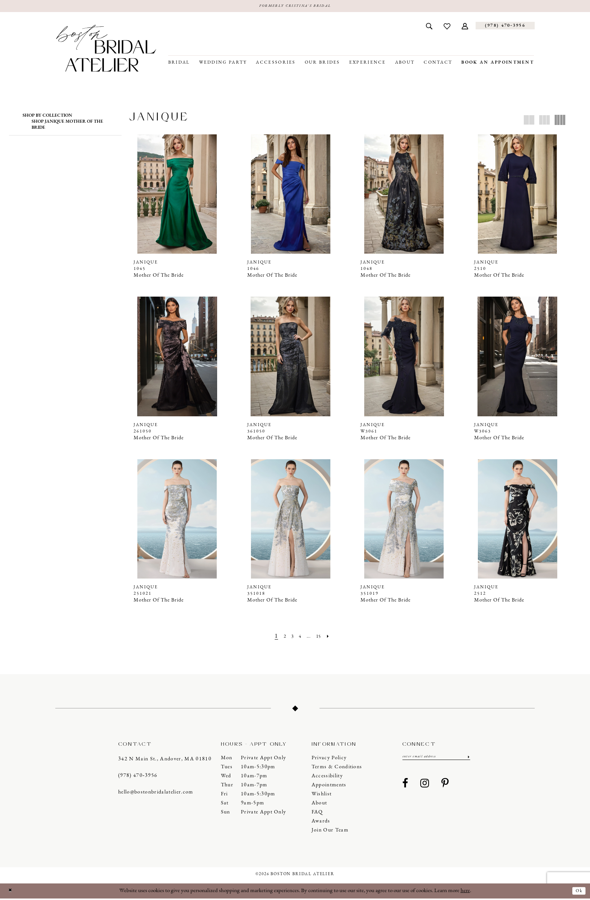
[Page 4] (299, 638)
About (319, 804)
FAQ (317, 813)
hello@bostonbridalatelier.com (155, 793)
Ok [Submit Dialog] (577, 892)
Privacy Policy (329, 759)
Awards (321, 822)
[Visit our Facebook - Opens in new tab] (405, 786)
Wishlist (322, 795)
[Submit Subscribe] (467, 759)
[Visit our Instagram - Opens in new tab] (424, 786)
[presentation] (177, 195)
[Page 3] (290, 638)
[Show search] (429, 27)
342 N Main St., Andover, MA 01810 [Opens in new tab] (164, 760)
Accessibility (327, 777)
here (465, 892)
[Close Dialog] (12, 892)
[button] (465, 27)
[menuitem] (429, 27)
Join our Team (330, 832)
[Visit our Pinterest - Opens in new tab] (445, 786)
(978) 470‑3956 (137, 777)
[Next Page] (334, 638)
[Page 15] (322, 638)
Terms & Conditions (337, 768)
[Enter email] (436, 759)
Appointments (329, 786)
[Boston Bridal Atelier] (106, 49)
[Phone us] (505, 27)
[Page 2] (280, 638)
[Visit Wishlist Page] (447, 27)
